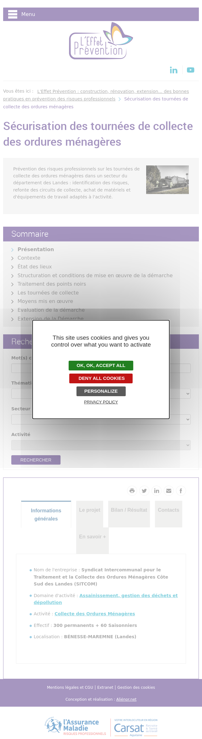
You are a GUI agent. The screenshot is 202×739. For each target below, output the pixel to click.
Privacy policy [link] (101, 402)
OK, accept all (101, 365)
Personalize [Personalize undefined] (101, 391)
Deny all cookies (101, 378)
